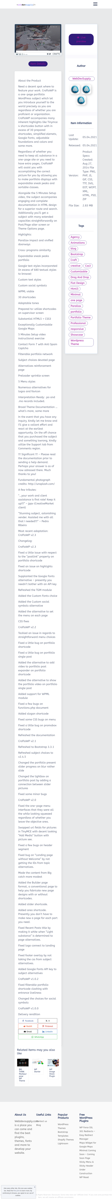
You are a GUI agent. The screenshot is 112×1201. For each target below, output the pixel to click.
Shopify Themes (66, 1139)
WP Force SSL (86, 1127)
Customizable (79, 271)
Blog (38, 1125)
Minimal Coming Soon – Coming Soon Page (87, 1154)
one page (76, 300)
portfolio (76, 311)
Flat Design (78, 283)
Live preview (81, 39)
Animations (78, 242)
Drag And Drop (80, 277)
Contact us (41, 1121)
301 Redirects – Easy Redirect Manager (87, 1135)
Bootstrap (77, 254)
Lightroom (63, 1143)
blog (73, 248)
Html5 (74, 288)
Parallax (76, 306)
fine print (17, 1191)
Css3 (88, 265)
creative (75, 265)
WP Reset (84, 1177)
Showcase (77, 334)
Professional (78, 323)
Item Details (37, 63)
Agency (75, 237)
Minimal (76, 294)
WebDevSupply (81, 78)
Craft (74, 260)
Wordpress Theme (77, 342)
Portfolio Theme (81, 317)
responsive (77, 329)
